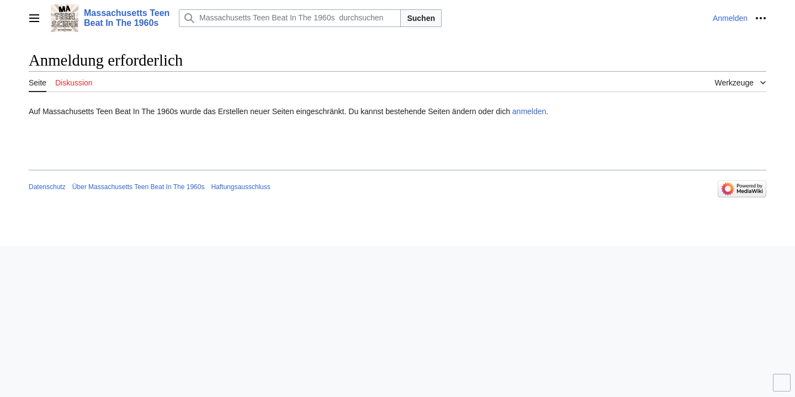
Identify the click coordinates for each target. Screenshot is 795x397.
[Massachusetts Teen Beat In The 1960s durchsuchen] (290, 18)
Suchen (421, 18)
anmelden (529, 111)
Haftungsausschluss (240, 187)
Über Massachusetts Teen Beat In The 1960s (138, 187)
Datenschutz (47, 187)
